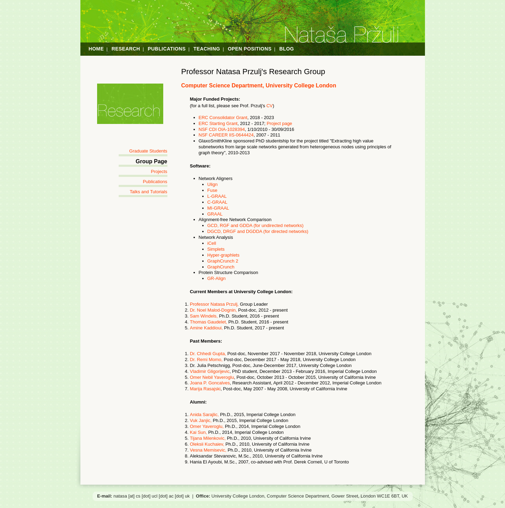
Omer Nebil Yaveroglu (212, 377)
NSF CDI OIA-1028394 (222, 129)
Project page (279, 123)
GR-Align (216, 278)
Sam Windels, (204, 316)
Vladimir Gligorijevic (210, 371)
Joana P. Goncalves (210, 382)
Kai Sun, (198, 432)
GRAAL (215, 214)
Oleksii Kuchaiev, (208, 444)
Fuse (212, 190)
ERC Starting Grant (218, 123)
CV (269, 105)
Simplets (216, 249)
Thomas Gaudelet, (208, 322)
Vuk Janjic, (201, 420)
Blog (286, 49)
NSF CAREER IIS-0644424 (226, 135)
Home (96, 49)
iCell (211, 243)
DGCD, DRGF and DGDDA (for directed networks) (257, 231)
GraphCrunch (221, 266)
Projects (159, 171)
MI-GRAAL (218, 208)
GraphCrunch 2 (222, 261)
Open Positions (250, 49)
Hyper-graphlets (223, 255)
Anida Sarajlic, (204, 414)
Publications (167, 49)
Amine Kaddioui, (206, 327)
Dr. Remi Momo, (206, 359)
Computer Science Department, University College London (258, 85)
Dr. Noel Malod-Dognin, (213, 310)
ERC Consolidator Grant (223, 117)
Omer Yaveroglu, (207, 426)
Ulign (212, 184)
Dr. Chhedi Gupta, (208, 353)
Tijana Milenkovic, (208, 438)
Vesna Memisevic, (209, 450)
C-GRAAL (217, 202)
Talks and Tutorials (148, 191)
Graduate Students (148, 151)
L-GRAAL (217, 196)
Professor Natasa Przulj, (215, 304)
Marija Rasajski (205, 388)
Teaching (207, 49)
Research (125, 49)
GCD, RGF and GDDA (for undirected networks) (255, 225)
